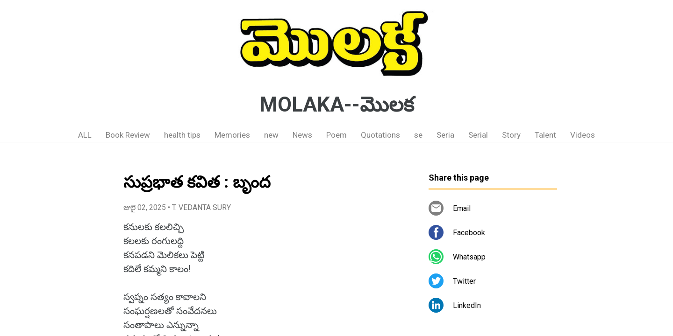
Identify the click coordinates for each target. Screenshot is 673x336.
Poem (336, 135)
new (271, 135)
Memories (232, 135)
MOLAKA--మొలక (336, 104)
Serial (478, 135)
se (418, 135)
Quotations (380, 135)
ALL (85, 135)
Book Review (128, 135)
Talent (545, 135)
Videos (582, 135)
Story (511, 135)
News (302, 135)
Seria (445, 135)
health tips (182, 135)
